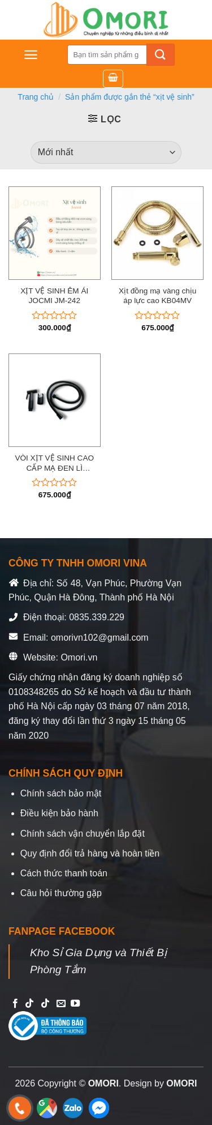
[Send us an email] (61, 1004)
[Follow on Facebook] (15, 1004)
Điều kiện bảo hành (59, 813)
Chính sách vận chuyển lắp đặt (82, 833)
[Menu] (30, 55)
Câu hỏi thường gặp (61, 893)
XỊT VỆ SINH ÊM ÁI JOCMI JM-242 (54, 296)
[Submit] (160, 55)
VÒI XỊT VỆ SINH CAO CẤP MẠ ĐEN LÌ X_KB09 (54, 463)
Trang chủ (36, 96)
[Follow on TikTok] (29, 1004)
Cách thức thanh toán (63, 873)
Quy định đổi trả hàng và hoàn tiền (89, 853)
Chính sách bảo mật (60, 793)
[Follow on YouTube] (75, 1004)
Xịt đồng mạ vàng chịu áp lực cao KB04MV (157, 296)
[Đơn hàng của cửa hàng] (106, 152)
